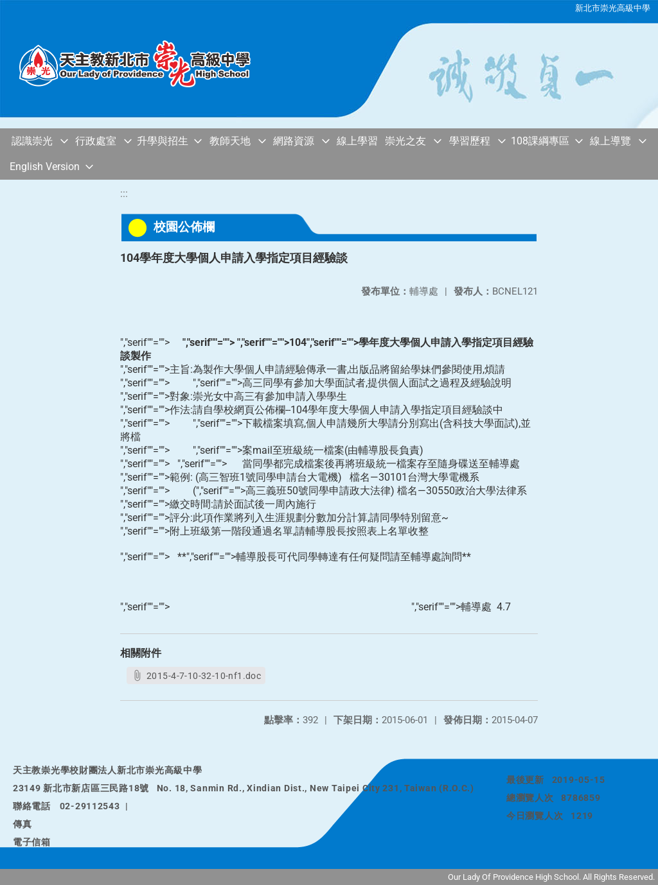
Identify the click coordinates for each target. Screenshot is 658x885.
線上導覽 (610, 141)
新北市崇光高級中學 (612, 8)
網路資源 (293, 141)
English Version (45, 166)
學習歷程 (469, 141)
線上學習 (357, 141)
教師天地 (230, 141)
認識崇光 (32, 141)
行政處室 (95, 141)
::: (124, 193)
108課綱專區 (540, 141)
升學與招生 (162, 141)
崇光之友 (405, 141)
